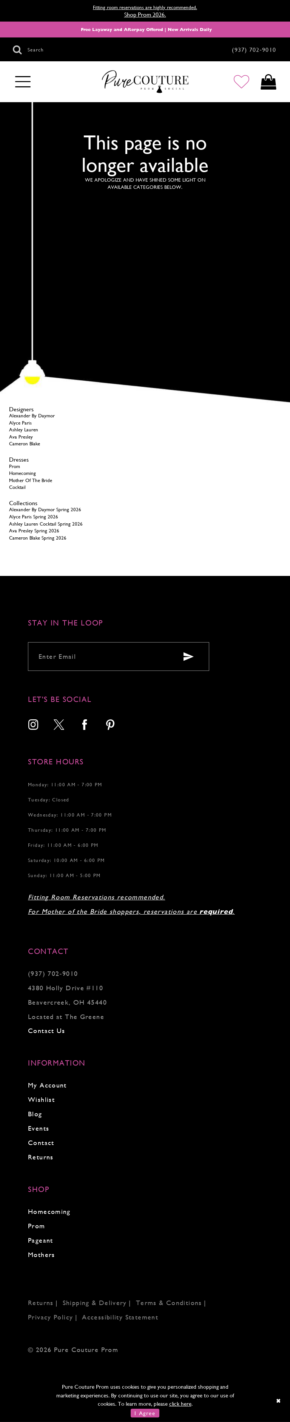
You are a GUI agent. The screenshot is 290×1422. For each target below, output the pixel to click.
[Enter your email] (118, 656)
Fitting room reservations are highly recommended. (145, 7)
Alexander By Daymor (32, 416)
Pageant (40, 1240)
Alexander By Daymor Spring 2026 (45, 509)
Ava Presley (21, 437)
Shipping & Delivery (95, 1303)
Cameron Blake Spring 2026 (37, 538)
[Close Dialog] (278, 1400)
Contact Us (46, 1031)
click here (180, 1403)
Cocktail (17, 487)
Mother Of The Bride (30, 480)
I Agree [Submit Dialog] (144, 1413)
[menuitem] (34, 725)
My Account (47, 1085)
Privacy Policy (50, 1317)
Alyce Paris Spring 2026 (33, 517)
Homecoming (22, 473)
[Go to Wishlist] (241, 82)
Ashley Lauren (23, 430)
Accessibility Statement (120, 1317)
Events (38, 1128)
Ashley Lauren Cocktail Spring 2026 (46, 524)
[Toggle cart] (268, 82)
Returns (41, 1157)
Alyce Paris (20, 423)
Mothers (41, 1255)
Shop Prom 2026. (145, 14)
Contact (41, 1143)
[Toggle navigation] (22, 82)
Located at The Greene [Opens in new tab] (66, 1017)
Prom (14, 466)
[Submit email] (188, 656)
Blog (35, 1114)
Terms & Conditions (169, 1303)
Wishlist (41, 1099)
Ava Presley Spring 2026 (34, 531)
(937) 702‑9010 (53, 973)
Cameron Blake (24, 444)
